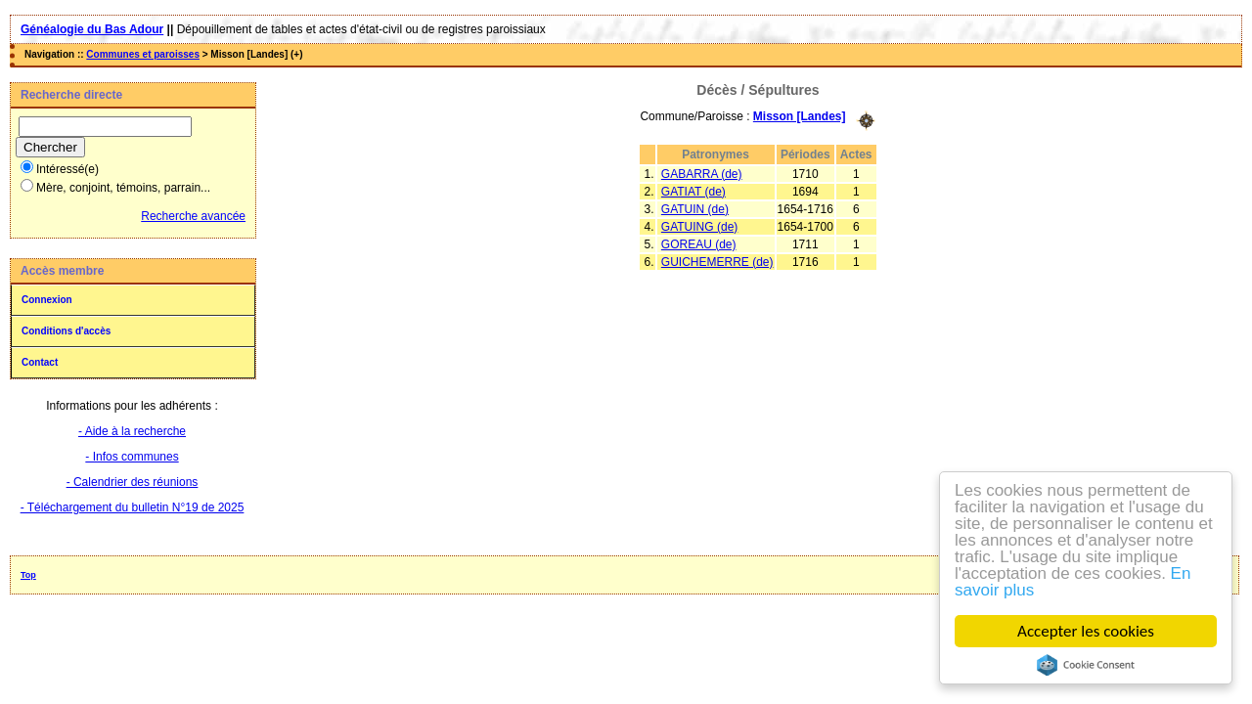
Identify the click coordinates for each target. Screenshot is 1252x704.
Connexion (47, 299)
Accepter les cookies (1085, 631)
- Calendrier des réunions (133, 482)
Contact (40, 362)
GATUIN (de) (695, 209)
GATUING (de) (699, 227)
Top (28, 575)
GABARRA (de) (701, 174)
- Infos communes (131, 456)
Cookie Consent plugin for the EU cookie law (1086, 665)
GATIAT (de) (693, 191)
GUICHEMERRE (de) (717, 262)
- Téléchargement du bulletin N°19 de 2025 (133, 507)
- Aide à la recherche (132, 431)
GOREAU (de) (699, 244)
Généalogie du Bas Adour (92, 29)
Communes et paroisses (143, 54)
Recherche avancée (193, 216)
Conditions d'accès (66, 331)
